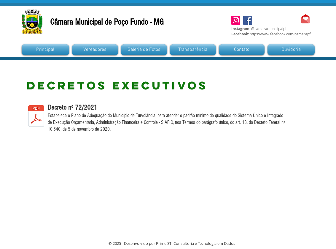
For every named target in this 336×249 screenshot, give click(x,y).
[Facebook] (247, 20)
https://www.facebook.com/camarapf (280, 33)
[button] (144, 49)
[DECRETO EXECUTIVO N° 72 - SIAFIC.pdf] (36, 117)
